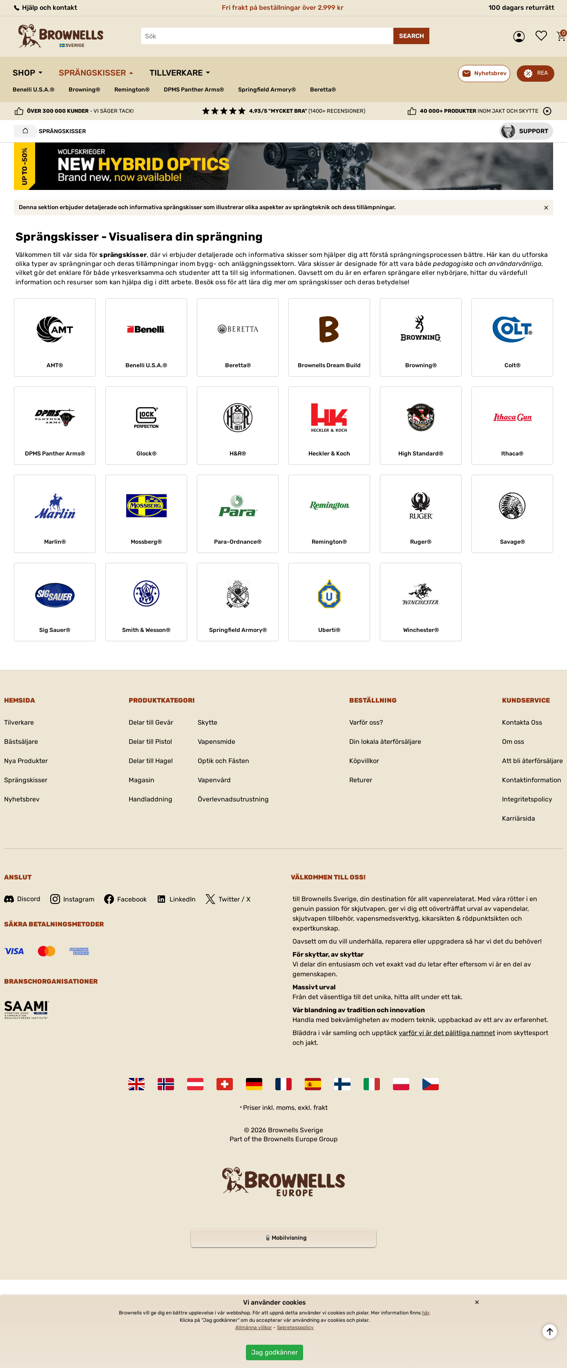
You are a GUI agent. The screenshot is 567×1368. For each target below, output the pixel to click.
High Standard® (420, 453)
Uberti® (329, 630)
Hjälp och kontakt (45, 7)
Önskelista (543, 36)
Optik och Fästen (223, 761)
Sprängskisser (92, 73)
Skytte (207, 722)
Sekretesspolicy (295, 1327)
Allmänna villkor (253, 1327)
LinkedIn (176, 899)
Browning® (84, 89)
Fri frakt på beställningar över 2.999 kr (283, 7)
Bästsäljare (21, 741)
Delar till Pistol (150, 741)
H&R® (238, 453)
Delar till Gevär (151, 722)
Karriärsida (518, 818)
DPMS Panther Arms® (194, 89)
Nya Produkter (26, 761)
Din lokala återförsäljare (385, 741)
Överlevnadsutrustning (233, 799)
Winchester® (421, 630)
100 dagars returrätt (521, 7)
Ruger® (420, 541)
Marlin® (55, 541)
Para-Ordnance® (237, 541)
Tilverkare (19, 722)
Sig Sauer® (54, 630)
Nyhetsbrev (22, 799)
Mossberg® (146, 541)
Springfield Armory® (267, 89)
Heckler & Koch (329, 453)
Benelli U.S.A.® (33, 89)
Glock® (146, 453)
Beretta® (323, 89)
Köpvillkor (364, 761)
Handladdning (150, 799)
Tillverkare (176, 73)
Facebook (125, 899)
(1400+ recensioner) (307, 111)
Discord (22, 899)
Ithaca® (512, 453)
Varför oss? (366, 722)
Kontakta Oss (522, 722)
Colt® (512, 365)
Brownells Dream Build (329, 365)
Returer (360, 780)
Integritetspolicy (527, 799)
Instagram (72, 899)
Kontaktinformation (531, 780)
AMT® (55, 365)
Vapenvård (214, 780)
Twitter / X (227, 899)
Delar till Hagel (151, 761)
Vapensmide (216, 741)
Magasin (141, 780)
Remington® (132, 89)
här (425, 1313)
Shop (24, 73)
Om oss (513, 741)
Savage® (512, 541)
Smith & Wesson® (146, 630)
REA (542, 72)
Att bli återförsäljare (532, 761)
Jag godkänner (274, 1352)
